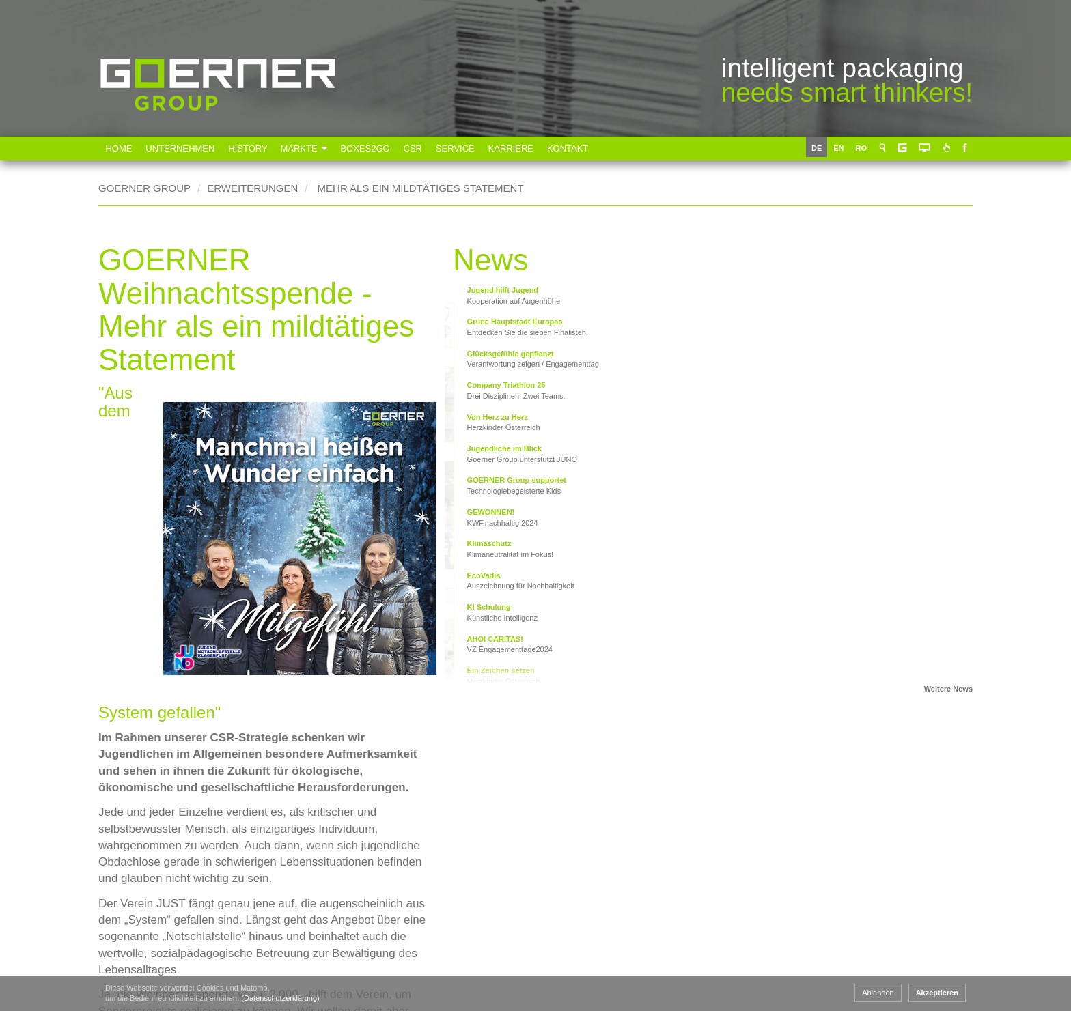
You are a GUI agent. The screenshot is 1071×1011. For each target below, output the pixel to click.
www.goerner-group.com (156, 846)
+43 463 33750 (198, 942)
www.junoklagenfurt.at (229, 749)
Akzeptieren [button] (937, 992)
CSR (418, 148)
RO (864, 148)
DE (819, 148)
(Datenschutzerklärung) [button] (280, 998)
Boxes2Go (370, 148)
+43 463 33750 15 (205, 959)
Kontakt (575, 148)
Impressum (933, 893)
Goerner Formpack (573, 968)
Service (461, 148)
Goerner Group (217, 131)
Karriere (517, 148)
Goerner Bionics (730, 968)
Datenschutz (937, 934)
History (249, 148)
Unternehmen (181, 148)
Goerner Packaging (416, 968)
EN (841, 148)
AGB (917, 851)
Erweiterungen (252, 188)
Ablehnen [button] (878, 992)
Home (119, 148)
